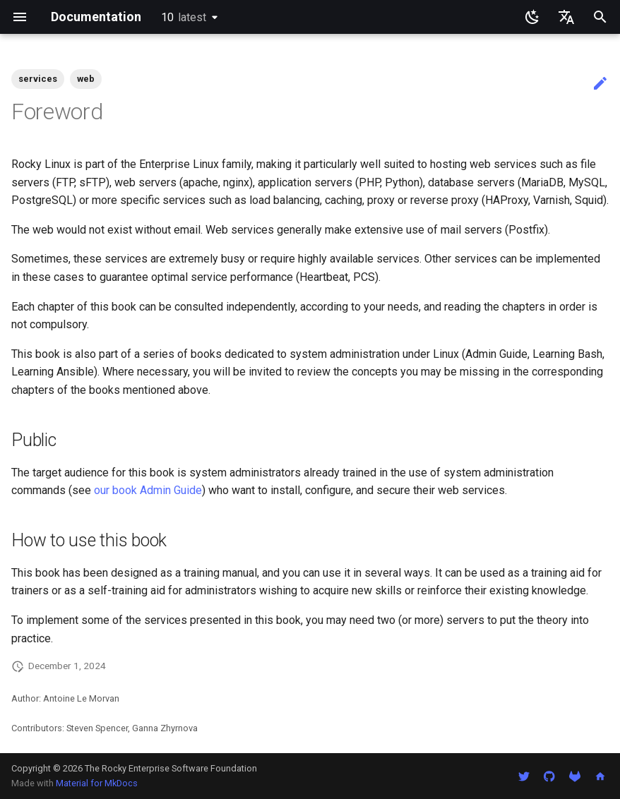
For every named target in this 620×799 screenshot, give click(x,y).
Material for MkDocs (97, 783)
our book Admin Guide (148, 490)
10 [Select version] (183, 17)
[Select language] (566, 17)
